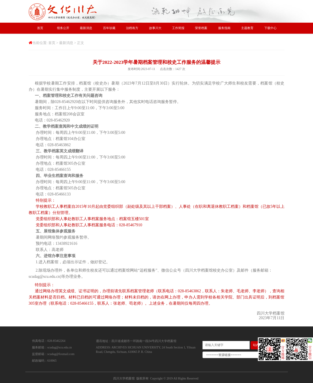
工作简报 (178, 28)
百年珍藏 (109, 28)
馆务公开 (63, 28)
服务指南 (224, 28)
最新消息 (86, 28)
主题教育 (247, 28)
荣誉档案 (201, 28)
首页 (40, 28)
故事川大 (155, 28)
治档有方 (132, 28)
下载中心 (270, 28)
